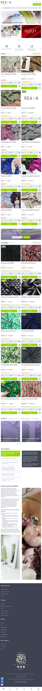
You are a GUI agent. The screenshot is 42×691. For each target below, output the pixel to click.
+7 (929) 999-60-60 (37, 1)
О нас (2, 608)
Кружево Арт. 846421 (6, 176)
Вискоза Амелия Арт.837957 (28, 263)
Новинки (3, 632)
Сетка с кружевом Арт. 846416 (8, 74)
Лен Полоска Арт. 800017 (27, 331)
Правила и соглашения (6, 606)
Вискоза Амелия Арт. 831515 (8, 331)
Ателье (2, 596)
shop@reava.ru (21, 669)
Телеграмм (3, 646)
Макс (2, 648)
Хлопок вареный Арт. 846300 (8, 108)
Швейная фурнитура (5, 591)
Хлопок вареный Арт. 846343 (8, 142)
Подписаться (26, 237)
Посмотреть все (36, 53)
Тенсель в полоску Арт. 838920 (29, 398)
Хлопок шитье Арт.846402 (28, 108)
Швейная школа (4, 594)
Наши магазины (4, 634)
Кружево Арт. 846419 (6, 210)
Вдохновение (4, 636)
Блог (2, 625)
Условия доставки (5, 613)
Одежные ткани (4, 589)
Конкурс (2, 622)
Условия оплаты (4, 615)
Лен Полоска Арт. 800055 (7, 263)
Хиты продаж (4, 629)
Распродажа (3, 627)
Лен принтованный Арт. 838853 (9, 365)
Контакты (3, 603)
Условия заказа (4, 610)
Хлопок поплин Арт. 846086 (28, 74)
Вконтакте (3, 644)
